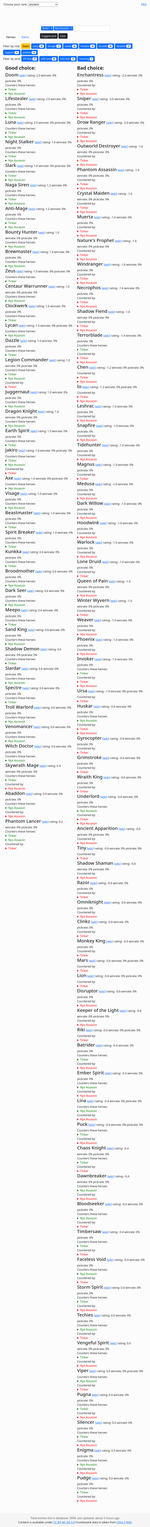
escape (54, 46)
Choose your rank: (16, 4)
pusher (29, 52)
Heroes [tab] (11, 37)
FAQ (143, 4)
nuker (71, 46)
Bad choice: (90, 68)
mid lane (67, 58)
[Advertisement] (75, 14)
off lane (30, 58)
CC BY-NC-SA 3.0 (64, 1522)
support (12, 52)
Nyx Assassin (16, 94)
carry (38, 46)
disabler (123, 46)
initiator (88, 46)
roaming (86, 58)
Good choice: (20, 68)
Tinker (12, 89)
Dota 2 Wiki (124, 1522)
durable (106, 46)
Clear (63, 36)
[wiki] (22, 75)
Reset (26, 46)
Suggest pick (49, 36)
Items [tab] (25, 37)
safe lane (48, 58)
